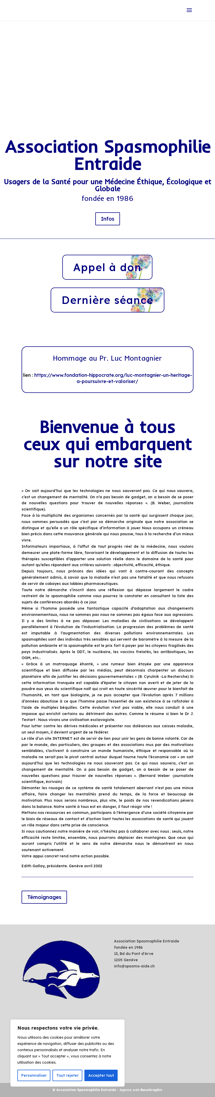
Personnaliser (34, 1075)
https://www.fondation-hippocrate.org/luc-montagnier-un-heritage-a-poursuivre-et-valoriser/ (113, 378)
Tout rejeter (67, 1075)
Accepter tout (101, 1075)
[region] (67, 1053)
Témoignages (44, 897)
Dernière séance (107, 300)
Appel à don (107, 267)
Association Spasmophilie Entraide (86, 1090)
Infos (107, 219)
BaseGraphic (151, 1090)
